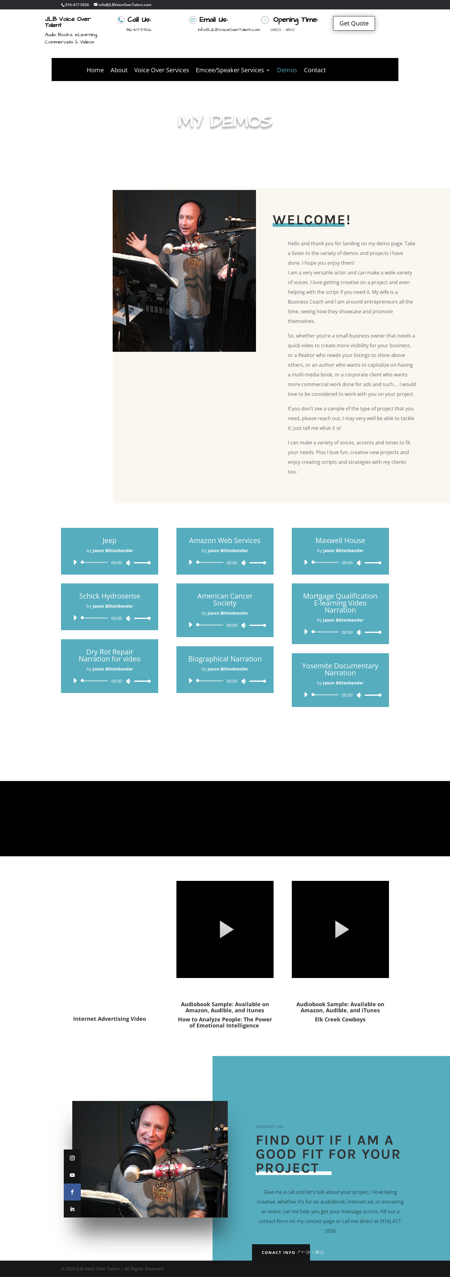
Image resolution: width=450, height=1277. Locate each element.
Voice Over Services (161, 71)
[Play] (75, 562)
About (119, 71)
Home (95, 71)
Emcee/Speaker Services (230, 71)
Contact (315, 71)
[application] (109, 562)
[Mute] (128, 562)
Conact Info (278, 1252)
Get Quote (354, 23)
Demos (287, 71)
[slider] (95, 562)
